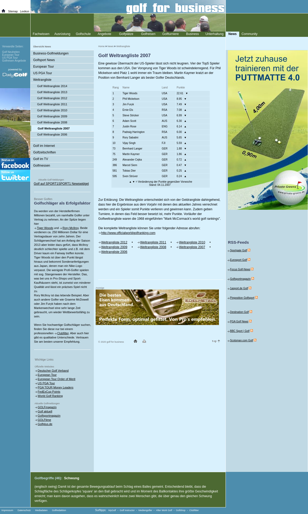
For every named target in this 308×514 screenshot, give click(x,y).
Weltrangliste (123, 46)
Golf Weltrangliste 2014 (52, 86)
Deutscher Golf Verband (53, 370)
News (110, 46)
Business (192, 34)
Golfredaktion (59, 510)
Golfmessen (41, 165)
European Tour (43, 66)
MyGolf (112, 510)
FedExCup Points (49, 391)
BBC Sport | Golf (240, 331)
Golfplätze (126, 34)
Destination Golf (239, 312)
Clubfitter (63, 333)
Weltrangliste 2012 (114, 242)
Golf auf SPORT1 (46, 184)
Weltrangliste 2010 (192, 242)
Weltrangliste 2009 (114, 247)
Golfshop (180, 510)
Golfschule (83, 34)
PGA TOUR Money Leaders (55, 387)
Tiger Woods (45, 227)
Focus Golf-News (240, 269)
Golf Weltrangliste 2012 (52, 98)
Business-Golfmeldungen (51, 53)
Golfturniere (170, 34)
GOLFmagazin (47, 407)
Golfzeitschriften (44, 152)
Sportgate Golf (238, 250)
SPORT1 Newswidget (73, 184)
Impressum (7, 510)
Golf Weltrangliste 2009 (52, 116)
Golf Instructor (127, 510)
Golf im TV (40, 159)
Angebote (104, 34)
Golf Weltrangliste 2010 (52, 110)
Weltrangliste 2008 (153, 247)
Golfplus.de (45, 424)
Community (250, 34)
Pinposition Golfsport (242, 297)
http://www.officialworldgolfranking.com (128, 233)
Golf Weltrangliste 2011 (52, 104)
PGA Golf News (239, 321)
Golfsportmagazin (49, 415)
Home (101, 46)
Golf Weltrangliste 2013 (52, 92)
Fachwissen (41, 34)
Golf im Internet (44, 146)
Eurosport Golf (238, 259)
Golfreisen (148, 34)
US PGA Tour (42, 73)
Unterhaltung (215, 34)
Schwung (71, 478)
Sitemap (13, 11)
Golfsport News (44, 60)
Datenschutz (24, 510)
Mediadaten (41, 510)
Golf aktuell (45, 411)
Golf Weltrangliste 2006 (52, 134)
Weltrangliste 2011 (153, 242)
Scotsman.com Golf (241, 340)
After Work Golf (164, 510)
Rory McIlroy (70, 227)
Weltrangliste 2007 (192, 247)
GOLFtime (44, 419)
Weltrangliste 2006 (114, 252)
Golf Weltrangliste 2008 (52, 122)
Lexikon (24, 11)
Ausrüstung (62, 34)
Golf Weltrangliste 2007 (54, 128)
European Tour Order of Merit (56, 379)
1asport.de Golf (239, 288)
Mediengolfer (145, 510)
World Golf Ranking (50, 395)
